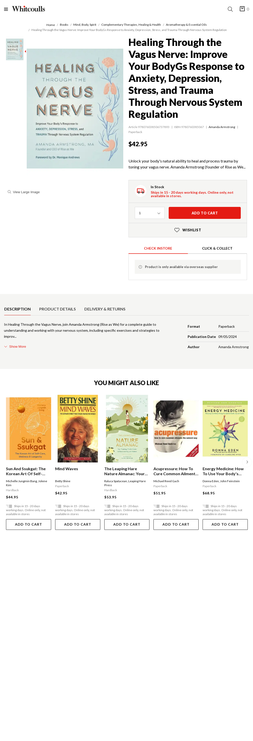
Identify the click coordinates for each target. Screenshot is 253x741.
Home (50, 25)
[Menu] (8, 9)
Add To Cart (28, 524)
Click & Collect (217, 248)
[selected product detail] (5, 297)
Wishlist (188, 230)
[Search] (231, 9)
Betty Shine (62, 481)
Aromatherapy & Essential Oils (186, 24)
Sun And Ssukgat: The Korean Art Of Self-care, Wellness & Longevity (26, 471)
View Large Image (24, 192)
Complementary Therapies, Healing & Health (131, 24)
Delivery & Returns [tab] (105, 308)
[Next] (247, 462)
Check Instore (158, 248)
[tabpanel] (126, 336)
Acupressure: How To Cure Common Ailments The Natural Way (175, 471)
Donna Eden (211, 481)
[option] (17, 309)
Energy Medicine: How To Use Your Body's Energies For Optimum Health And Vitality (223, 471)
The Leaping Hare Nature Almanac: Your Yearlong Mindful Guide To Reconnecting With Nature (126, 471)
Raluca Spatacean (115, 481)
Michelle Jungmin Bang (21, 481)
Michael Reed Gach (166, 481)
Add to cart (205, 213)
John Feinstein (230, 481)
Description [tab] (17, 308)
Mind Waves (66, 468)
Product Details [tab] (57, 308)
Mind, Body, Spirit (84, 24)
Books (64, 24)
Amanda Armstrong (222, 127)
